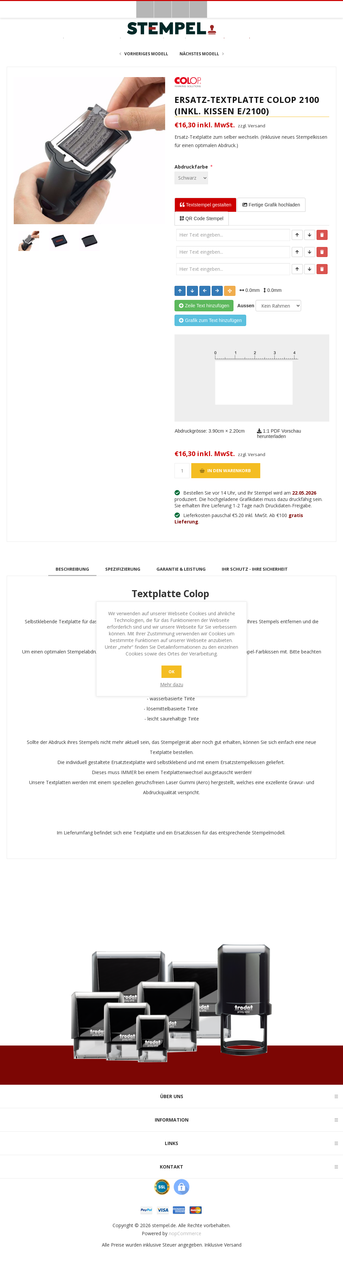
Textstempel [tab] (205, 204)
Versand (233, 1245)
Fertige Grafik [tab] (271, 204)
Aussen (244, 305)
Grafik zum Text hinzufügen (210, 320)
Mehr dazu (171, 684)
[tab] (72, 569)
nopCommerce (185, 1233)
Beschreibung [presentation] (72, 569)
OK (171, 672)
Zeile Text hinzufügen (204, 305)
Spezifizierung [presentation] (122, 569)
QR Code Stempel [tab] (201, 218)
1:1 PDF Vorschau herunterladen (279, 433)
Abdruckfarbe (192, 167)
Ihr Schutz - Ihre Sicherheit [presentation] (255, 569)
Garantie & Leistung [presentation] (181, 569)
